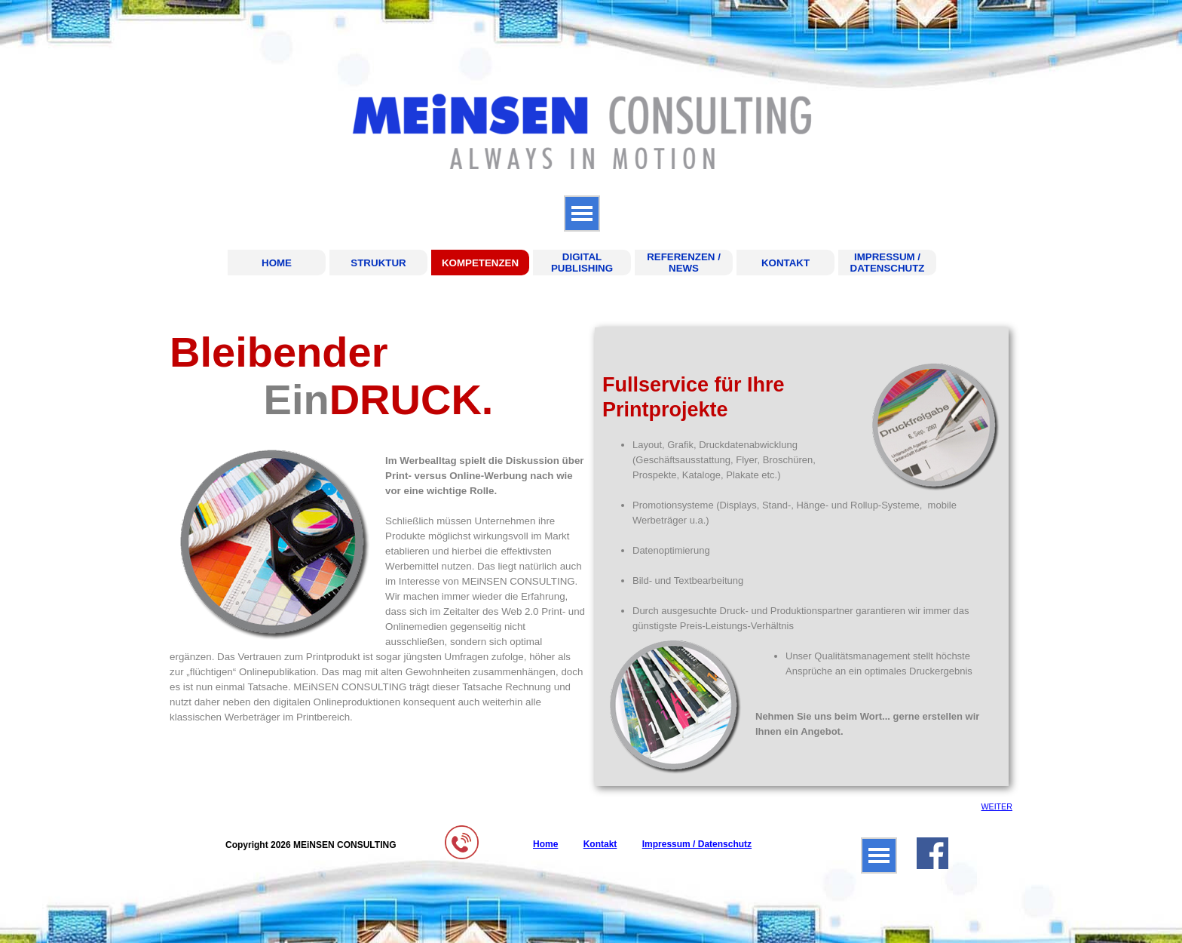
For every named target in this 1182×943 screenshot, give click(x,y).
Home (545, 844)
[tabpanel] (378, 526)
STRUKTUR (378, 263)
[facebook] (932, 853)
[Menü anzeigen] (582, 213)
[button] (462, 831)
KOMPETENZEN (480, 263)
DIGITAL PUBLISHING (582, 262)
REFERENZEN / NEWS (684, 262)
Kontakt (600, 844)
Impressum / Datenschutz (697, 844)
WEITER (996, 806)
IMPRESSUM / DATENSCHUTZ (887, 262)
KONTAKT (785, 263)
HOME (277, 263)
